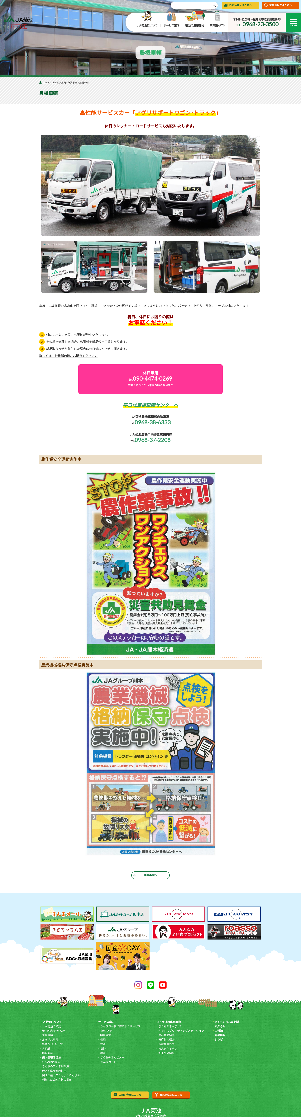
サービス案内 (171, 25)
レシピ (219, 1039)
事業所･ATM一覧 (52, 1044)
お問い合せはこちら (240, 5)
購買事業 (72, 82)
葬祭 (103, 1053)
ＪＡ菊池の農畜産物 (168, 1022)
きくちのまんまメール (113, 1057)
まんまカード (108, 1061)
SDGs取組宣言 (51, 1061)
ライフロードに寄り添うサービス (120, 1026)
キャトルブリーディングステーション (181, 1030)
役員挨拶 (47, 1035)
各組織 (46, 1048)
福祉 (103, 1048)
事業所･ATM (217, 25)
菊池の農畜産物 (194, 25)
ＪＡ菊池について (147, 25)
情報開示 (47, 1053)
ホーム (46, 82)
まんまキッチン (167, 1048)
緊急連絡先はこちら (280, 5)
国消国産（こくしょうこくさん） (62, 1075)
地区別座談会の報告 (54, 1070)
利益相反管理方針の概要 (57, 1079)
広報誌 (219, 1030)
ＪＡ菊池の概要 (51, 1026)
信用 (103, 1039)
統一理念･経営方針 (53, 1030)
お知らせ (220, 1026)
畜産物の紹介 (166, 1039)
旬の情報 (220, 1035)
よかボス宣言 (50, 1039)
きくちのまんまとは (170, 1026)
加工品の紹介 (166, 1053)
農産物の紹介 (166, 1035)
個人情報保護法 (51, 1057)
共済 (103, 1044)
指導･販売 (106, 1030)
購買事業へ (150, 875)
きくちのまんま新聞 (227, 1022)
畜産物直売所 (166, 1044)
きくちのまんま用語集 (55, 1066)
